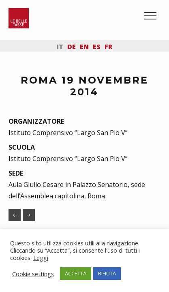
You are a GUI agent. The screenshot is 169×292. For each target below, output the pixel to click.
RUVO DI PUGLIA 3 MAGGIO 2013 (15, 215)
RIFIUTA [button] (107, 273)
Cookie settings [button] (33, 273)
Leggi (40, 257)
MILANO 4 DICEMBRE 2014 (29, 215)
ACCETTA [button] (75, 273)
